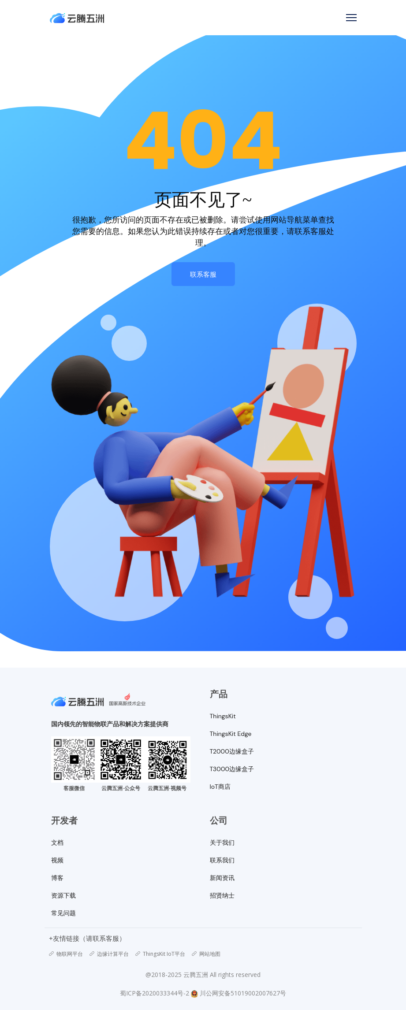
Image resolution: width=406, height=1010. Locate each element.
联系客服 (203, 274)
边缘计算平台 (109, 954)
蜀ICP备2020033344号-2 (154, 993)
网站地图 (206, 954)
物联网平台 (66, 954)
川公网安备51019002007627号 (243, 993)
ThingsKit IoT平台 (160, 954)
